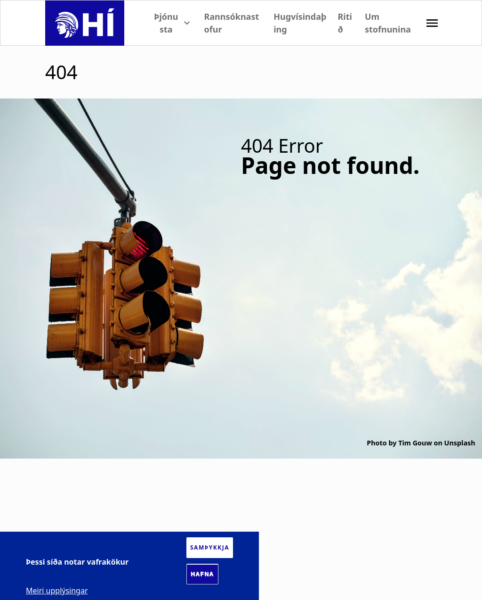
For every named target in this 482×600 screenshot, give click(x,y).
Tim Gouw (415, 442)
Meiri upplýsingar (57, 590)
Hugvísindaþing (299, 23)
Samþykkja (209, 547)
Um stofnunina (388, 23)
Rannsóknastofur (231, 23)
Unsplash (459, 442)
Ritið (345, 23)
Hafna (202, 574)
